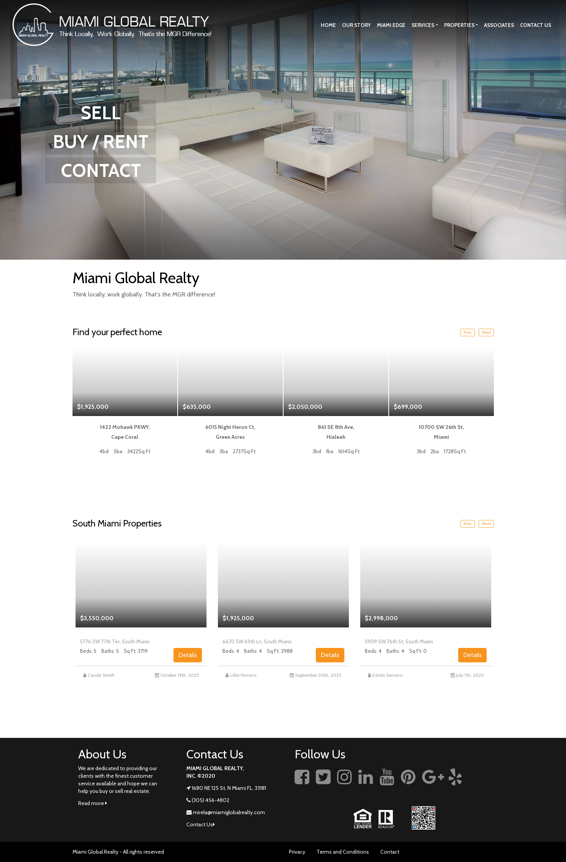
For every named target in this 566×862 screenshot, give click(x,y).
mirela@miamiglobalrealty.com (229, 812)
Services (422, 25)
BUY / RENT (100, 142)
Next (486, 332)
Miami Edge (391, 25)
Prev (467, 332)
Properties (459, 25)
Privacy (297, 851)
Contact (389, 851)
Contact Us (535, 25)
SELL (101, 113)
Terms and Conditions (343, 851)
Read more (92, 803)
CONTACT (101, 170)
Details (187, 655)
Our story (356, 25)
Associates (499, 25)
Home (328, 25)
